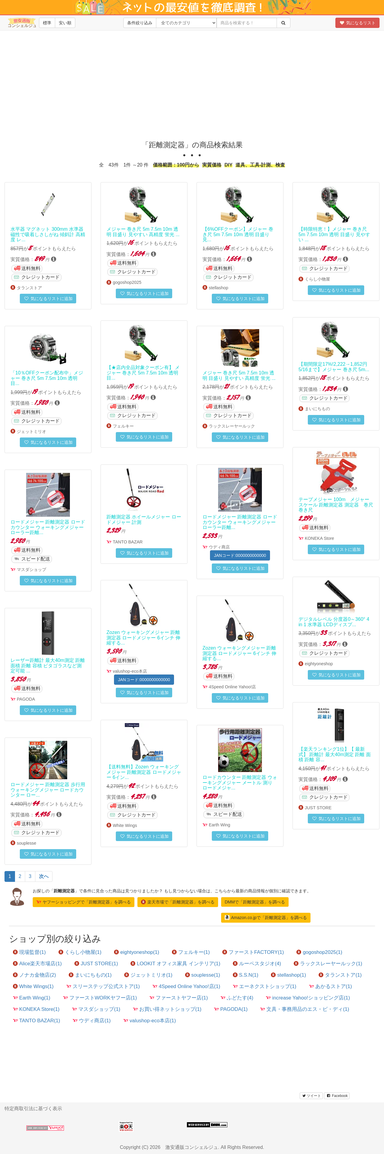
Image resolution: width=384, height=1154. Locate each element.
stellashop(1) (288, 975)
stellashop (218, 287)
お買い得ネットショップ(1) (167, 1009)
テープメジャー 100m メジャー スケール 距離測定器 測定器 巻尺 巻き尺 (335, 504)
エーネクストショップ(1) (264, 986)
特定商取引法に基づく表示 (33, 1108)
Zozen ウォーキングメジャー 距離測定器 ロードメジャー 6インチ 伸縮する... (143, 637)
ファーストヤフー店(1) (178, 998)
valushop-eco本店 (130, 671)
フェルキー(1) (191, 952)
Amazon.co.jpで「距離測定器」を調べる (266, 917)
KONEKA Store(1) (36, 1009)
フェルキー (123, 426)
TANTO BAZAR (127, 541)
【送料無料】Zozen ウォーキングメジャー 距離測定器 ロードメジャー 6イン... (143, 772)
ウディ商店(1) (92, 1020)
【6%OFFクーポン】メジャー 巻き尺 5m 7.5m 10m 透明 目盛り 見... (237, 234)
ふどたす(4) (237, 998)
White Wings (125, 825)
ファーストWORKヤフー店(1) (100, 998)
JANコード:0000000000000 (240, 555)
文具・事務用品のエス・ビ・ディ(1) (304, 1009)
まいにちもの (317, 408)
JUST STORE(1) (96, 963)
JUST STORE (318, 807)
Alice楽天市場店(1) (37, 963)
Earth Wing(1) (31, 998)
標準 (47, 22)
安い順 (65, 22)
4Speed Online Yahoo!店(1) (186, 986)
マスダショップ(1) (96, 1009)
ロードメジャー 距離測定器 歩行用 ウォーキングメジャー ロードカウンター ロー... (47, 790)
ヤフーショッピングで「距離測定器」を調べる (83, 902)
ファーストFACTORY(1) (253, 952)
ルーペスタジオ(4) (257, 963)
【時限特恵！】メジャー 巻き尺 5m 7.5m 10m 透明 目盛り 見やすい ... (334, 234)
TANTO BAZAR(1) (36, 1020)
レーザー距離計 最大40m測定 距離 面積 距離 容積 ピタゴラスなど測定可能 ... (47, 665)
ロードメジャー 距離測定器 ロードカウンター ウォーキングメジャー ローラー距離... (239, 522)
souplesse (26, 843)
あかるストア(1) (330, 986)
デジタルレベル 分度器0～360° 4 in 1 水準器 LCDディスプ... (333, 622)
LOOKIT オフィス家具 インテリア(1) (175, 963)
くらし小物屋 (317, 279)
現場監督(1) (29, 952)
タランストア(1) (340, 975)
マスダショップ (31, 569)
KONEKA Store (319, 538)
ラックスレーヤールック (232, 426)
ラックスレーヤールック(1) (328, 963)
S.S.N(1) (245, 975)
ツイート (311, 1096)
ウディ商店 (219, 547)
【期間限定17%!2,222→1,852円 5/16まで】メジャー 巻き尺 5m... (333, 367)
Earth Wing (219, 824)
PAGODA (26, 699)
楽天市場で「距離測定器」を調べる (177, 902)
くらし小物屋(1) (80, 952)
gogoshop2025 (127, 282)
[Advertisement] (192, 90)
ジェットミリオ (31, 431)
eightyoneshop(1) (136, 952)
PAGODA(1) (231, 1009)
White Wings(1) (33, 986)
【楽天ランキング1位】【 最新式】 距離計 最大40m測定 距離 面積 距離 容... (334, 754)
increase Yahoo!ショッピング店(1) (308, 998)
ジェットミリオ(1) (148, 975)
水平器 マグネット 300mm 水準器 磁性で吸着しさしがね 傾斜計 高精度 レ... (47, 234)
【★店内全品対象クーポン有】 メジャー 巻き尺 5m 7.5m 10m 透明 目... (143, 372)
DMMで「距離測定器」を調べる (255, 902)
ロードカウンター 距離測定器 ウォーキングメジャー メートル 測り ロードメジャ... (239, 782)
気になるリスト (357, 22)
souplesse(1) (202, 975)
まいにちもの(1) (90, 975)
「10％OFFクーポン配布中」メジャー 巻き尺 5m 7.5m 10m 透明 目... (46, 378)
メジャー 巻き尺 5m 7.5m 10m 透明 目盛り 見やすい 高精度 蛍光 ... (143, 232)
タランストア (29, 287)
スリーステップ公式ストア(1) (103, 986)
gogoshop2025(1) (319, 952)
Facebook (337, 1096)
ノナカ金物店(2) (34, 975)
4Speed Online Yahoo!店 (232, 686)
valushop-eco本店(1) (149, 1020)
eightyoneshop (319, 663)
